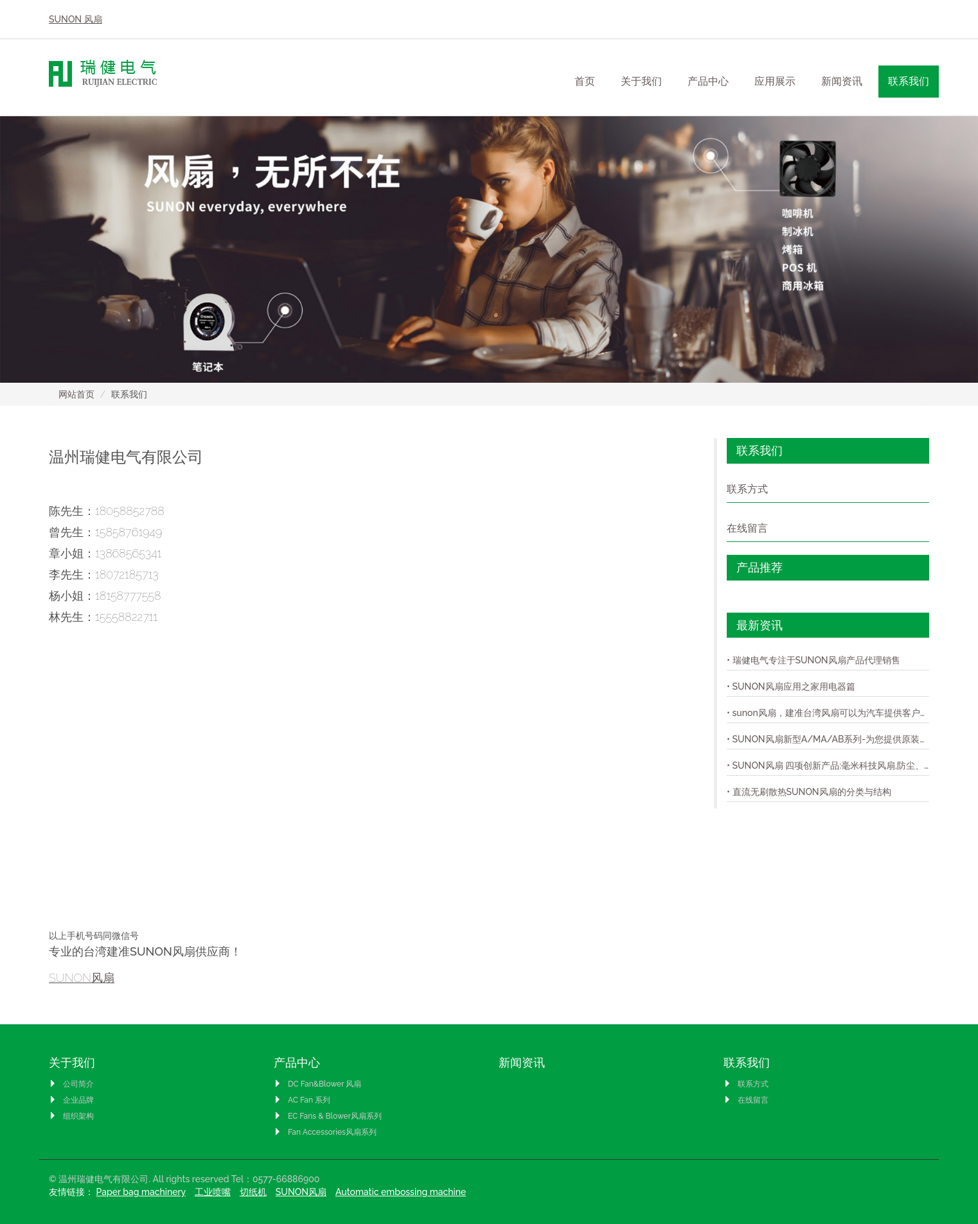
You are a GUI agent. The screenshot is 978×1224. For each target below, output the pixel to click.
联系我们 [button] (908, 81)
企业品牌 (71, 1100)
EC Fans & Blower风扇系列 (328, 1116)
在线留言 (747, 528)
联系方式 (747, 489)
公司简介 (71, 1084)
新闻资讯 (841, 81)
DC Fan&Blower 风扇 (317, 1084)
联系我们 (747, 1062)
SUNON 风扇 (75, 19)
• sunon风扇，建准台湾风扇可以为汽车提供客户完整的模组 (828, 713)
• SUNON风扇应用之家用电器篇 (791, 686)
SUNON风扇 (81, 977)
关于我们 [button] (641, 81)
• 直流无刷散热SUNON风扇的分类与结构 (809, 792)
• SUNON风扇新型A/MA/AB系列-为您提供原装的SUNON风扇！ (828, 739)
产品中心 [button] (708, 81)
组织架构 (71, 1116)
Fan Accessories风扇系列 (325, 1132)
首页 (584, 81)
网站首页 (76, 394)
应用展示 (775, 81)
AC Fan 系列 (302, 1100)
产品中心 (297, 1062)
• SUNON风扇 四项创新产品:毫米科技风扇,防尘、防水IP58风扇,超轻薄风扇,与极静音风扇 (828, 765)
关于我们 (72, 1062)
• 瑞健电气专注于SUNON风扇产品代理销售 (813, 660)
